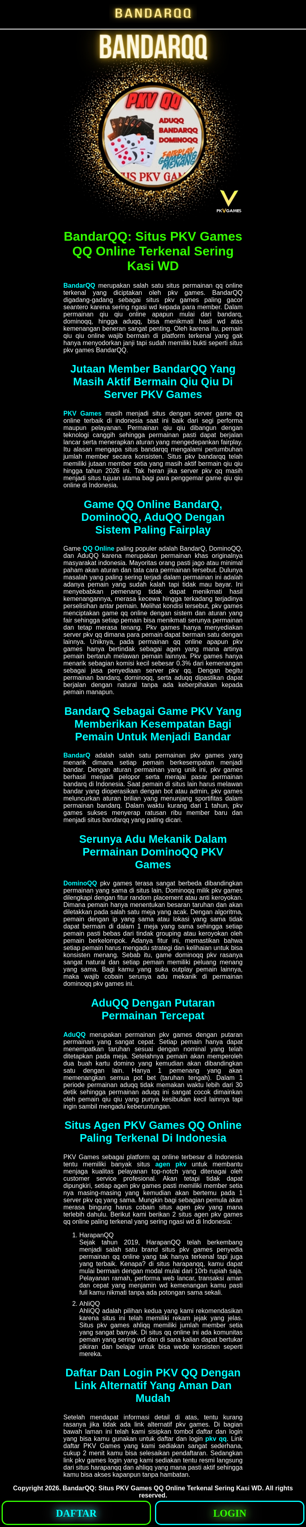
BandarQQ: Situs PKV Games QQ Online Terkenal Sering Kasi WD (162, 1488)
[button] (76, 1513)
